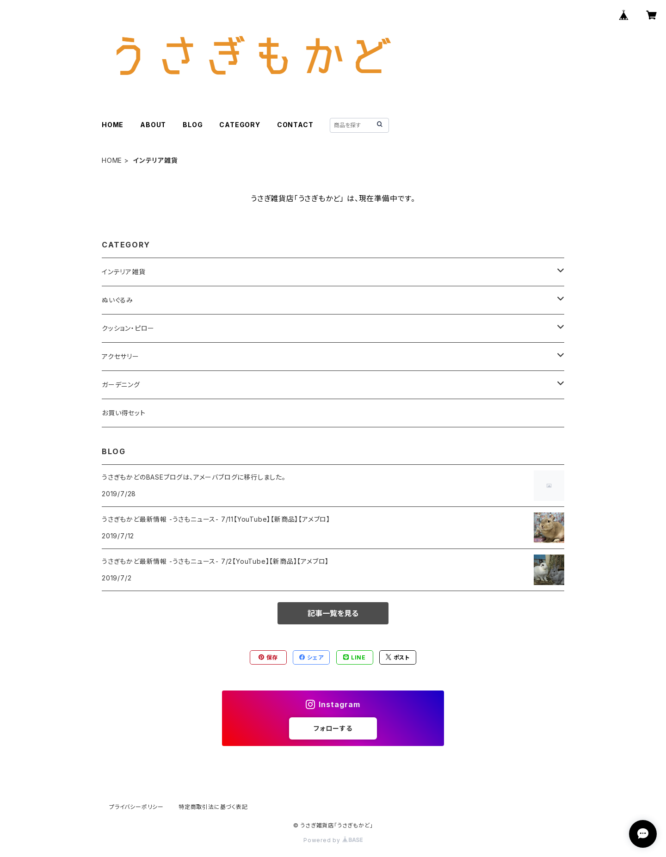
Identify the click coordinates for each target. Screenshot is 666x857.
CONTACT (295, 125)
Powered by (333, 840)
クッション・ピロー (128, 328)
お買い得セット (124, 413)
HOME (112, 125)
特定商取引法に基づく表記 (213, 806)
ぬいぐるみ (117, 300)
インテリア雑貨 (124, 272)
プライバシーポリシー (136, 806)
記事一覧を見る (333, 613)
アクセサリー (120, 356)
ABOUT (153, 125)
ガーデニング (121, 384)
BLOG (193, 125)
